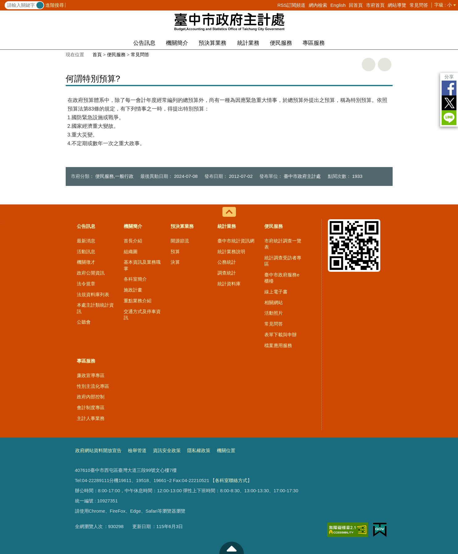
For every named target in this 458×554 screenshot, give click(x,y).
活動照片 (273, 313)
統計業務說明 (231, 251)
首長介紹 (133, 240)
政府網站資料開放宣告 (98, 450)
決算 (175, 262)
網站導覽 (397, 5)
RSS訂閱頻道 (291, 5)
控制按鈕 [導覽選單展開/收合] (229, 212)
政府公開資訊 (91, 272)
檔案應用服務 (278, 345)
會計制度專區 (91, 407)
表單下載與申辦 (280, 334)
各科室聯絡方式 (231, 480)
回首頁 (356, 5)
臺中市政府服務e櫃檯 (281, 277)
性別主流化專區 (93, 386)
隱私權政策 (198, 450)
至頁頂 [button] (231, 548)
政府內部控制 (91, 396)
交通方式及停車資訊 (142, 314)
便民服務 (281, 43)
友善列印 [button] (368, 64)
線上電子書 (275, 291)
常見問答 (419, 5)
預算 (175, 251)
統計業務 (248, 43)
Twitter (449, 102)
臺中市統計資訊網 (235, 240)
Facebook (449, 88)
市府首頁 (375, 5)
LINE (449, 117)
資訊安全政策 (167, 450)
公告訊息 (144, 43)
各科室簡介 (135, 279)
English (337, 5)
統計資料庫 (229, 283)
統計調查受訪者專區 (282, 261)
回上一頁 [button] (384, 64)
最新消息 (86, 240)
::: (2, 3)
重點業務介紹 (137, 300)
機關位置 (226, 450)
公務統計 (226, 262)
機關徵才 (86, 262)
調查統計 (226, 272)
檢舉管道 (137, 450)
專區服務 (314, 43)
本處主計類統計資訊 (95, 308)
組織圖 (131, 251)
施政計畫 (133, 289)
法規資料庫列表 (93, 294)
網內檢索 (318, 5)
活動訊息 (86, 251)
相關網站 (273, 302)
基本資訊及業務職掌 (142, 265)
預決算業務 (212, 43)
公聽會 (84, 322)
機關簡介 (177, 43)
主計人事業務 (91, 418)
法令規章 (86, 283)
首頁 (97, 54)
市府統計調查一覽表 (282, 244)
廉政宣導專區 (91, 375)
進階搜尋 (54, 5)
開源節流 (180, 240)
